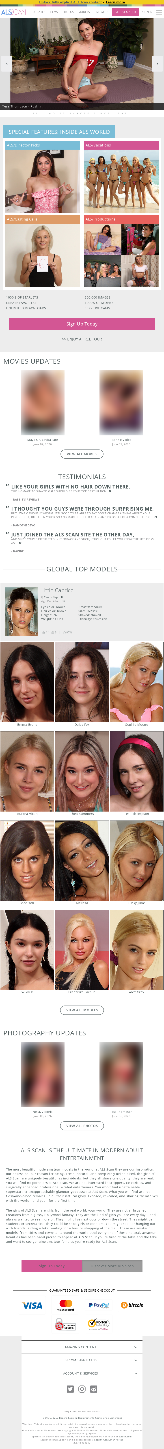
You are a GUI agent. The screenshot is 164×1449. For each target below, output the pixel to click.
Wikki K (27, 950)
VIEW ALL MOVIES (82, 454)
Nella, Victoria (43, 1112)
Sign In (147, 12)
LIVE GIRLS (102, 12)
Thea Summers (82, 771)
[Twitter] (70, 1389)
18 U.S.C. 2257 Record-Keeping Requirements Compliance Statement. (82, 1417)
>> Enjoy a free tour (82, 339)
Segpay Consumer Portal (108, 1439)
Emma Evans (27, 682)
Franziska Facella (82, 950)
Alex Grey (136, 950)
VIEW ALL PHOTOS (82, 1125)
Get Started (125, 12)
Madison (27, 860)
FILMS (54, 12)
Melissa (82, 860)
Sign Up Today (82, 324)
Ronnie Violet (121, 440)
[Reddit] (93, 1389)
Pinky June (136, 860)
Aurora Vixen (27, 771)
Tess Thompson (136, 771)
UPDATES (39, 12)
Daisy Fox (82, 682)
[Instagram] (82, 1389)
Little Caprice (57, 590)
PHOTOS (68, 12)
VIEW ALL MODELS (82, 1010)
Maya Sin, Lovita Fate (42, 440)
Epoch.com (125, 1436)
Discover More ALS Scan (112, 1265)
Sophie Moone (136, 682)
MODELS (84, 12)
